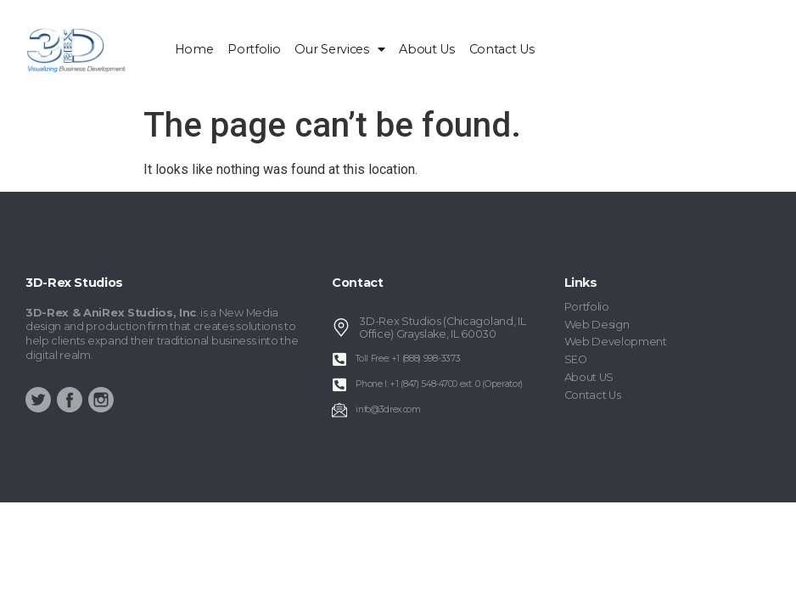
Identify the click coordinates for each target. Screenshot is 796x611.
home (194, 49)
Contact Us (502, 49)
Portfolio (253, 49)
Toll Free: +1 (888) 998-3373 (408, 358)
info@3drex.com (388, 409)
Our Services (339, 49)
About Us (426, 49)
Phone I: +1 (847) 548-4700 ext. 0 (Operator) (439, 384)
